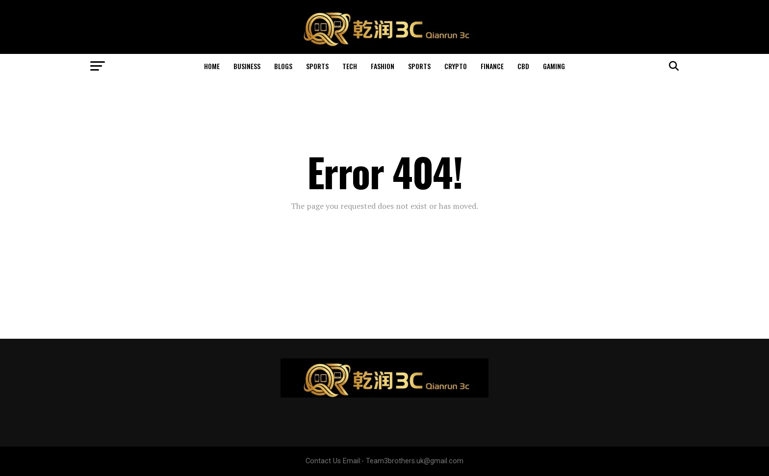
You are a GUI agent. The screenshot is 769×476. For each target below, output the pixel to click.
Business (246, 66)
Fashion (382, 66)
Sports (317, 66)
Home (212, 66)
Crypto (455, 66)
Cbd (523, 66)
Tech (349, 66)
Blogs (283, 66)
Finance (492, 66)
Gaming (554, 66)
